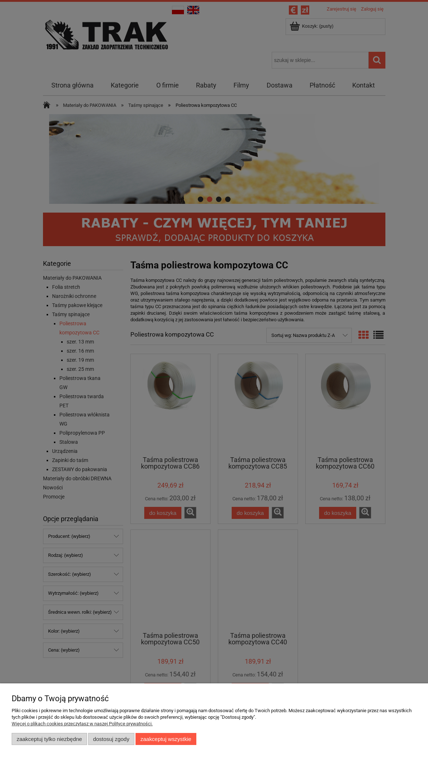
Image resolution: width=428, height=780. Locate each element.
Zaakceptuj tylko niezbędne (49, 739)
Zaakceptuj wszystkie (166, 739)
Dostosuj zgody (111, 739)
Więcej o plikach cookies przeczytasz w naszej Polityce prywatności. (82, 723)
